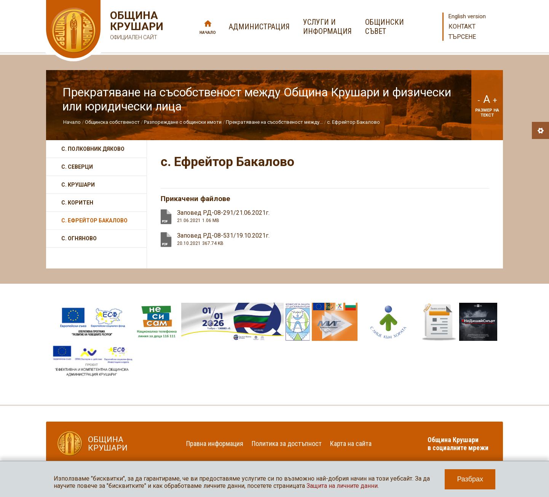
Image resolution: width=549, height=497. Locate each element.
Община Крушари (135, 26)
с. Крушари (78, 185)
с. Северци (77, 167)
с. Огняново (79, 238)
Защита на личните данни (342, 485)
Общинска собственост (112, 122)
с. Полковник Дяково (92, 149)
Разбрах (470, 479)
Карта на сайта (351, 443)
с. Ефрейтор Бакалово (353, 122)
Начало (207, 32)
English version (467, 16)
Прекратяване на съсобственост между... (274, 122)
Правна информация (214, 443)
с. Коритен (77, 203)
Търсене (462, 36)
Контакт (462, 26)
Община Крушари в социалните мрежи (458, 444)
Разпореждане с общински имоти (183, 122)
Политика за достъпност (287, 443)
